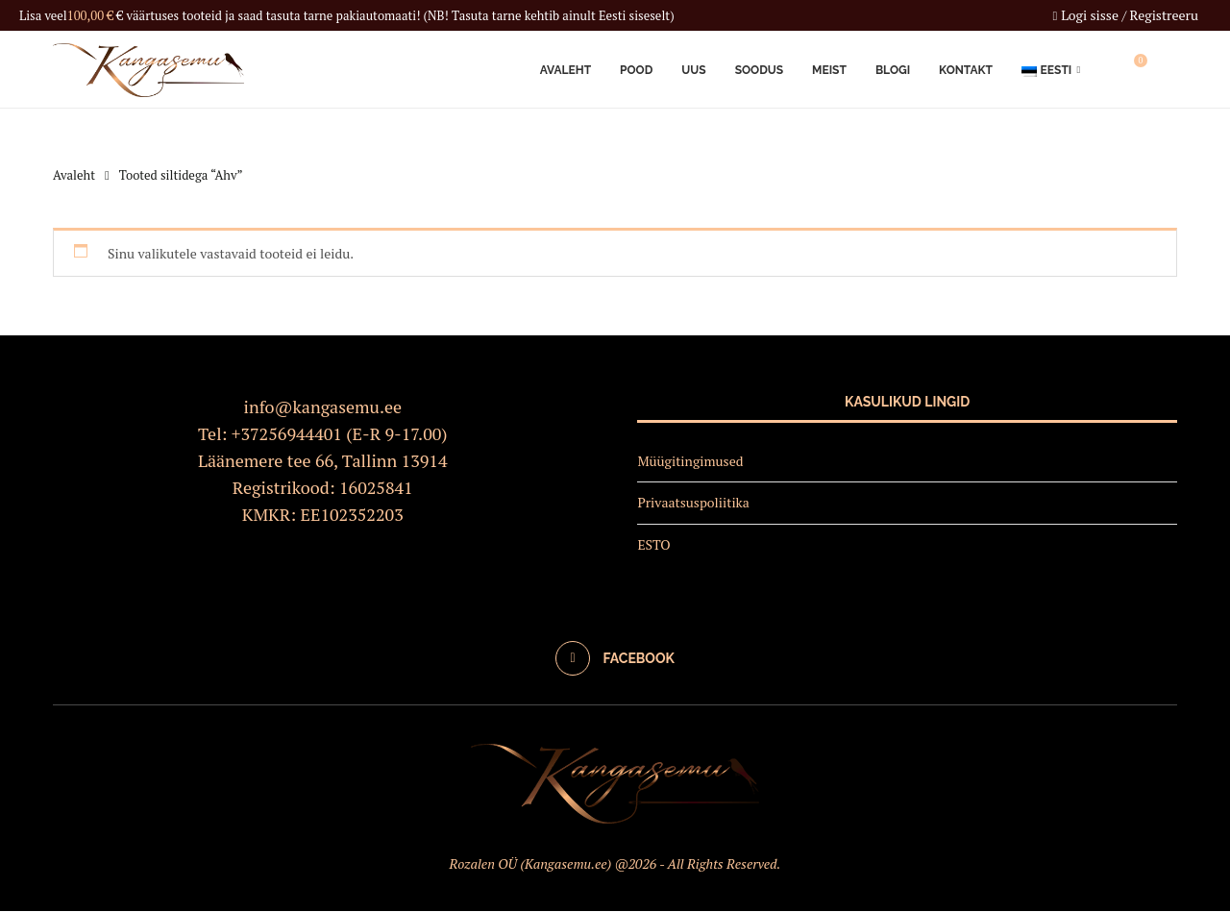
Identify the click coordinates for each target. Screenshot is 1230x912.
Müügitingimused (690, 461)
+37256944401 (287, 433)
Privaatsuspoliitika (693, 503)
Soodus (759, 70)
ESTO (653, 545)
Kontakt (966, 70)
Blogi (892, 70)
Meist (829, 70)
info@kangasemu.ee (323, 406)
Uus (693, 70)
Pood (636, 70)
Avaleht (565, 70)
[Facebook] (615, 658)
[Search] (1167, 70)
